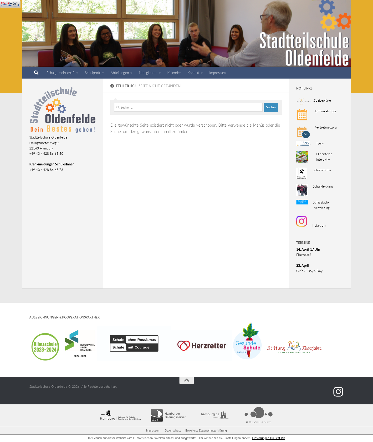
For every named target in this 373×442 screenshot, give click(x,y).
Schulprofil (93, 72)
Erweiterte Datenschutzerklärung (206, 430)
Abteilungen (120, 72)
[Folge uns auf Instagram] (338, 391)
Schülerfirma (319, 170)
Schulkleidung (323, 186)
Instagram (311, 225)
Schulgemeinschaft (60, 72)
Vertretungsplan (325, 127)
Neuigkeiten (148, 72)
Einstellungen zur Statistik (268, 438)
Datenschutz (173, 430)
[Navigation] (10, 3)
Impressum (217, 72)
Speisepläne (321, 100)
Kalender (174, 72)
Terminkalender (322, 111)
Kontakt (193, 72)
